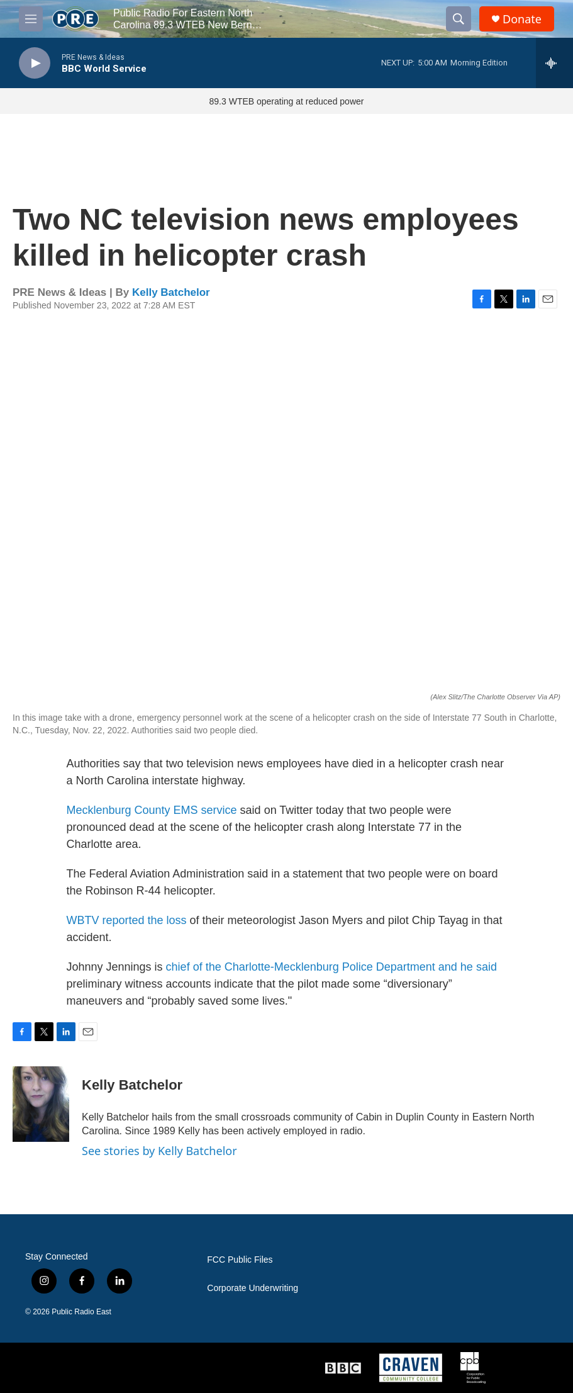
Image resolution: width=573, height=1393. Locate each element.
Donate (522, 19)
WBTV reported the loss (127, 920)
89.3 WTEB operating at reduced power (286, 101)
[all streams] (554, 63)
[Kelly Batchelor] (41, 1104)
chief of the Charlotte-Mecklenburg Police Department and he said (331, 967)
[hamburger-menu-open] (31, 18)
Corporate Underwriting (252, 1288)
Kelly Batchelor (171, 292)
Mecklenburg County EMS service (152, 810)
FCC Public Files (239, 1260)
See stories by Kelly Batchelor (159, 1150)
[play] (35, 63)
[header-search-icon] (458, 18)
